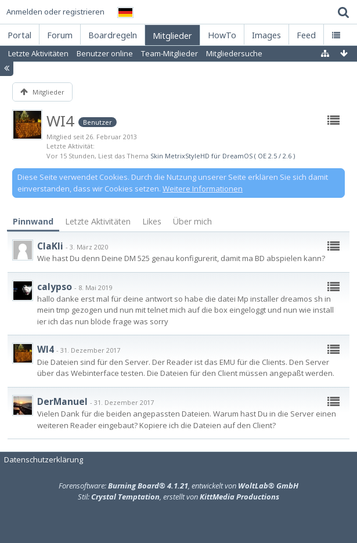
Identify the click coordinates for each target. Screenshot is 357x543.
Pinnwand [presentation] (33, 221)
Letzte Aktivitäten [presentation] (98, 221)
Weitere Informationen (203, 188)
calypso (54, 286)
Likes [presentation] (151, 221)
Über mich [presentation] (192, 221)
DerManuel (62, 401)
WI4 (45, 349)
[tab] (33, 222)
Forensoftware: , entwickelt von (178, 485)
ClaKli (50, 246)
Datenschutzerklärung (43, 459)
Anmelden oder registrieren (55, 11)
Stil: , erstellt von (178, 496)
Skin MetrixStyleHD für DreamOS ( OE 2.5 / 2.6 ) (222, 155)
